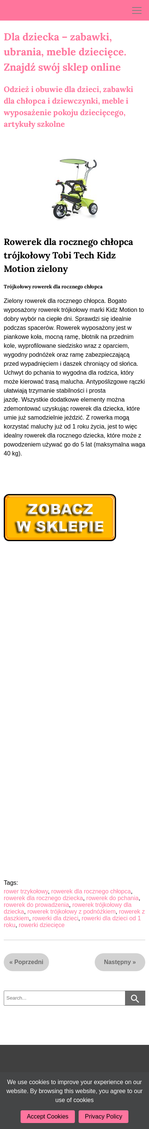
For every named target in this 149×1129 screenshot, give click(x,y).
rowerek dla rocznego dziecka (43, 898)
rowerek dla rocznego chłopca (91, 891)
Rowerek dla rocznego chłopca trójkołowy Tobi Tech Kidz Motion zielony (68, 255)
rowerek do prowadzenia (36, 905)
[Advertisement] (74, 624)
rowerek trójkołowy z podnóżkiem (71, 911)
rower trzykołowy (26, 891)
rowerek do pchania (112, 898)
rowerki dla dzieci (55, 918)
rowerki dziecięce (42, 925)
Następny (117, 962)
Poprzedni (28, 962)
